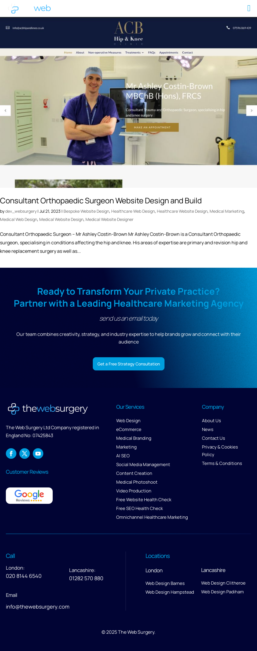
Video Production (133, 491)
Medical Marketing (227, 211)
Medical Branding (133, 438)
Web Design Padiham (222, 592)
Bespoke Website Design (86, 211)
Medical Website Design (61, 219)
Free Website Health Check (143, 500)
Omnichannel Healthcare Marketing (152, 517)
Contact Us (213, 438)
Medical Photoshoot (136, 482)
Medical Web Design (18, 219)
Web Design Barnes (165, 583)
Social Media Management (143, 464)
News (207, 429)
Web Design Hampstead (169, 592)
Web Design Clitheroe (223, 583)
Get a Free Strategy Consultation (128, 364)
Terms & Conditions (222, 463)
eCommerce (128, 429)
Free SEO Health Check (139, 508)
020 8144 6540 (24, 575)
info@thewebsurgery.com (37, 606)
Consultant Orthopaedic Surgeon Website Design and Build (101, 200)
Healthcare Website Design (182, 211)
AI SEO (123, 456)
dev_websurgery (21, 211)
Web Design (128, 421)
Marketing (126, 447)
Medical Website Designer (109, 219)
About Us (211, 421)
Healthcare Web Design (133, 211)
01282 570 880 (86, 578)
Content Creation (134, 473)
